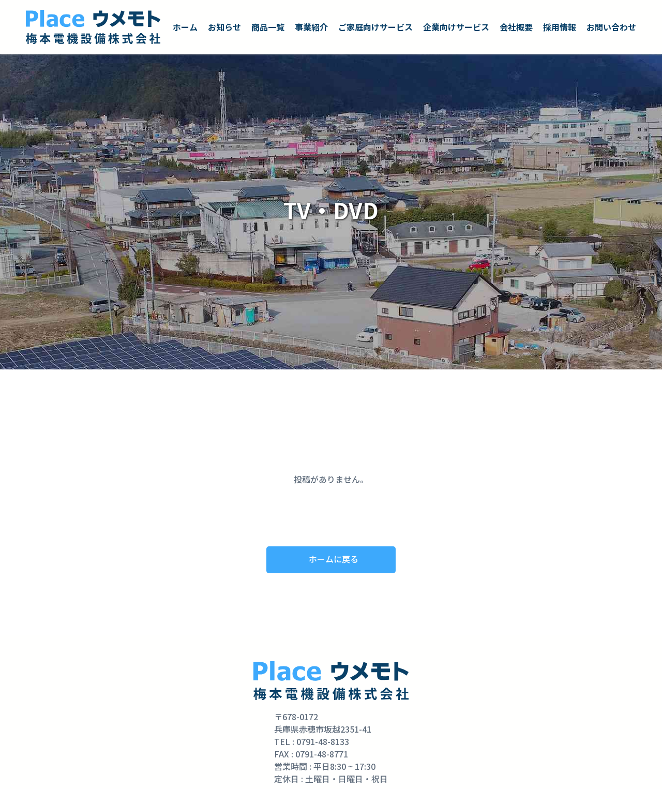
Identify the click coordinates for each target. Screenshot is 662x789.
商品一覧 (267, 27)
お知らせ (224, 27)
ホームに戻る (333, 559)
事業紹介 (311, 27)
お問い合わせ (611, 27)
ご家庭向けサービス (375, 27)
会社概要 (516, 27)
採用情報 (559, 27)
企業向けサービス (456, 27)
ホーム (185, 27)
